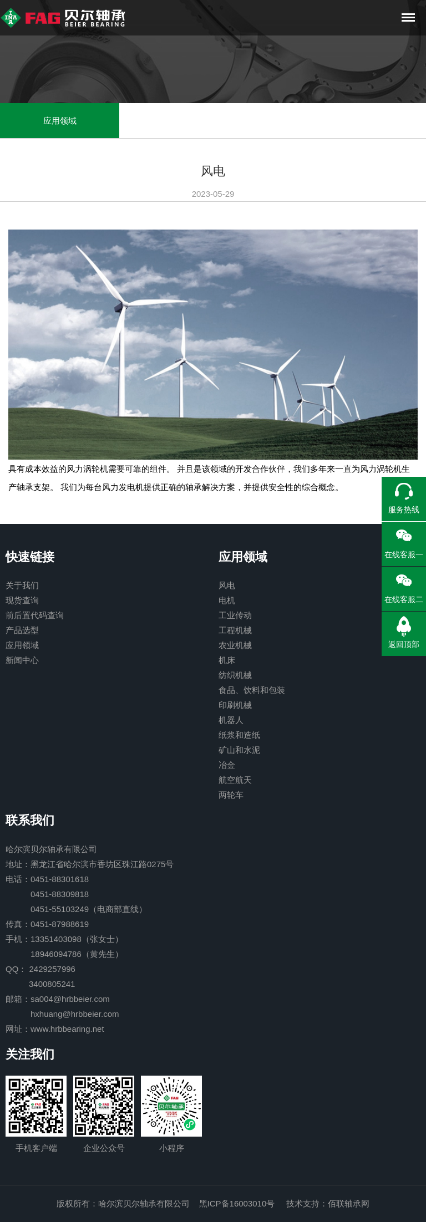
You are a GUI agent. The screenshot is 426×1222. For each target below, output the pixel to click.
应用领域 (60, 120)
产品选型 (22, 630)
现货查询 (22, 600)
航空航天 (235, 780)
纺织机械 (235, 675)
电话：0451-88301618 (47, 879)
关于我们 (22, 585)
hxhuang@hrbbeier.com (75, 1014)
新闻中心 (22, 660)
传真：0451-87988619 (47, 924)
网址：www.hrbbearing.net (55, 1028)
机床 (227, 660)
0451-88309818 (60, 894)
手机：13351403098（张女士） (64, 939)
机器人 (231, 720)
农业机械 (235, 645)
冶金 (227, 765)
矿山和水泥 (239, 750)
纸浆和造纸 (239, 735)
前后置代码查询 (35, 615)
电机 (227, 600)
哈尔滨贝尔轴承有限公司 (51, 849)
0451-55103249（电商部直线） (89, 909)
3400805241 (52, 984)
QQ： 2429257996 (40, 969)
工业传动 (235, 615)
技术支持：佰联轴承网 (327, 1203)
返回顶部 (403, 644)
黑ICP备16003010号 (237, 1203)
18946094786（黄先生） (77, 954)
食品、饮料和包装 (252, 690)
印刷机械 (235, 705)
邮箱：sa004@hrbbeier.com (58, 999)
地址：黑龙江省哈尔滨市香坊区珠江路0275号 (90, 864)
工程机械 (235, 630)
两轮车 (231, 795)
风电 (227, 585)
